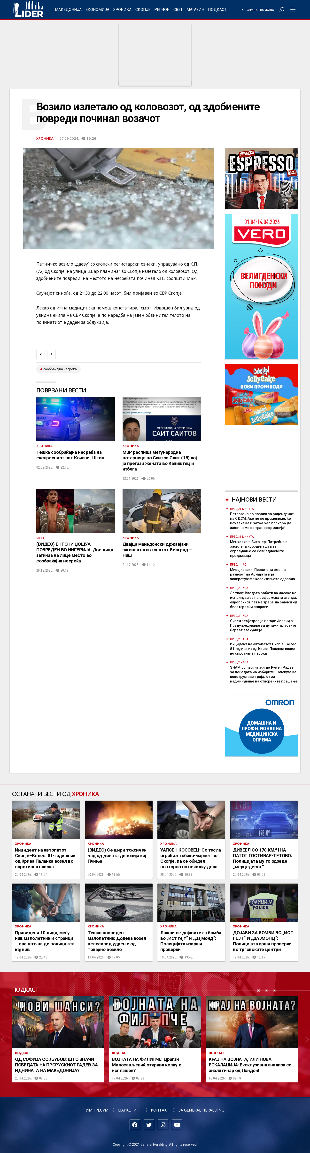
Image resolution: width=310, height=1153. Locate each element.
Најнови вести (254, 499)
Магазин (195, 9)
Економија (97, 9)
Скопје (142, 9)
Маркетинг (130, 1110)
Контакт (160, 1110)
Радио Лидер (28, 9)
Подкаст (217, 9)
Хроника (122, 9)
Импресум (97, 1110)
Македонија (68, 9)
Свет (178, 9)
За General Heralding (201, 1110)
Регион (162, 9)
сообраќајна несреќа (60, 369)
